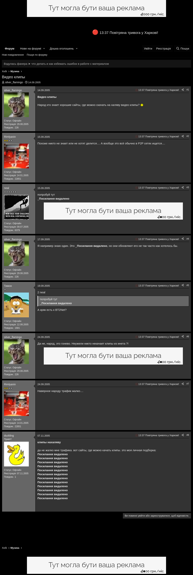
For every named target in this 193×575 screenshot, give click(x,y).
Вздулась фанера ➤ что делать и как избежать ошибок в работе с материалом (56, 63)
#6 (188, 336)
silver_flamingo (14, 82)
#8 (188, 435)
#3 (188, 187)
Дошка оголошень (62, 48)
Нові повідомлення (13, 54)
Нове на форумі (30, 48)
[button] (44, 48)
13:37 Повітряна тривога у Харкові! (129, 33)
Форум (9, 48)
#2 (188, 136)
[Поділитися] (182, 90)
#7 (188, 383)
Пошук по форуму (37, 54)
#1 (188, 89)
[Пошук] (182, 48)
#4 (188, 239)
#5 (188, 285)
